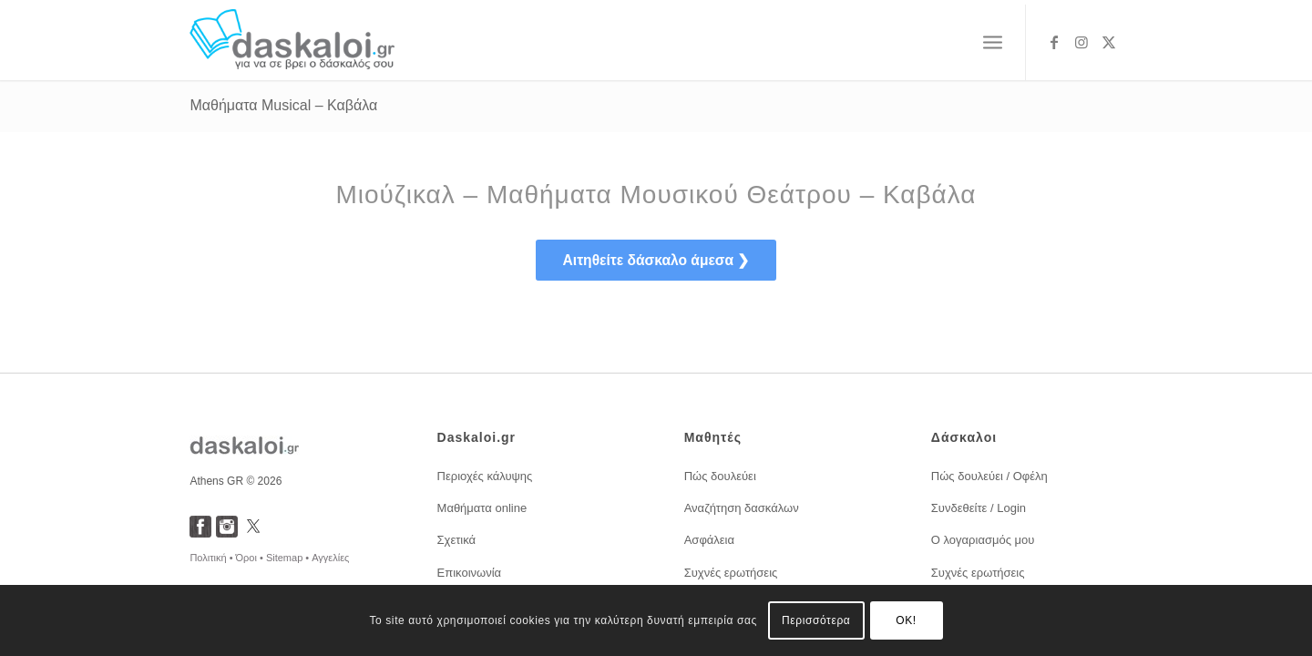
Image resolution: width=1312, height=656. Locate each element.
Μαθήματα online (482, 508)
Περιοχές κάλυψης (485, 476)
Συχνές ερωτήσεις (731, 572)
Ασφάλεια (709, 540)
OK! (906, 620)
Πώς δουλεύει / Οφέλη (989, 476)
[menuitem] (992, 43)
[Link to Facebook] (1054, 42)
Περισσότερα (816, 620)
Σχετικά (457, 540)
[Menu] (992, 43)
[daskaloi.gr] (292, 42)
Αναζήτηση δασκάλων (741, 508)
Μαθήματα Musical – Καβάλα (283, 105)
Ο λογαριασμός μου (983, 540)
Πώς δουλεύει (720, 476)
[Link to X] (1108, 42)
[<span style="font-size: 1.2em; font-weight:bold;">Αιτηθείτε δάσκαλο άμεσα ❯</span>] (656, 261)
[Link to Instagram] (1081, 42)
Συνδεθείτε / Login (978, 508)
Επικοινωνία (469, 572)
